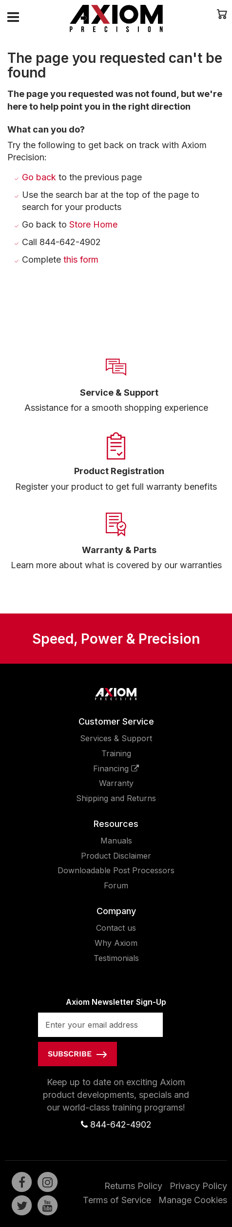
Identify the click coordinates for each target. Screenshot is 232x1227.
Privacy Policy (198, 1186)
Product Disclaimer (116, 856)
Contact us (116, 928)
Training (116, 753)
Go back (39, 177)
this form (80, 259)
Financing (116, 768)
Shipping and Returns (116, 798)
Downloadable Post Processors (116, 870)
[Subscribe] (77, 1054)
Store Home (93, 224)
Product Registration (119, 471)
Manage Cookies (192, 1200)
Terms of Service (117, 1200)
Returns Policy (133, 1186)
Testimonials (116, 958)
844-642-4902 (116, 1124)
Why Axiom (116, 943)
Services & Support (116, 738)
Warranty (116, 783)
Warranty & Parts (119, 550)
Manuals (116, 840)
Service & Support (119, 392)
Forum (116, 885)
